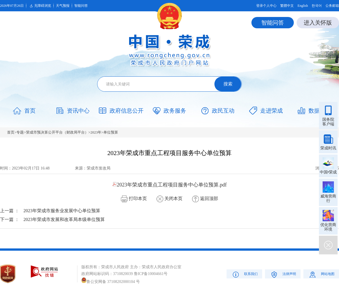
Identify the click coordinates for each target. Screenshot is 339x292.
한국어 (317, 6)
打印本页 (134, 198)
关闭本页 (169, 198)
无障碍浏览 (40, 6)
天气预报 (62, 6)
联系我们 (244, 274)
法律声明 (283, 274)
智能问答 (81, 6)
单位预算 (110, 132)
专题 (20, 132)
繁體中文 (287, 6)
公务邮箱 (332, 6)
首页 (10, 132)
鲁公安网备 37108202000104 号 (110, 282)
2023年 (95, 132)
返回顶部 (205, 198)
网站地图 (321, 274)
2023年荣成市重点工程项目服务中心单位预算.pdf (169, 185)
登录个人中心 (266, 6)
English (302, 6)
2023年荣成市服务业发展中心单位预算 (61, 210)
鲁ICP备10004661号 (151, 274)
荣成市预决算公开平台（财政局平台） (57, 132)
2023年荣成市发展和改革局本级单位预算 (64, 219)
